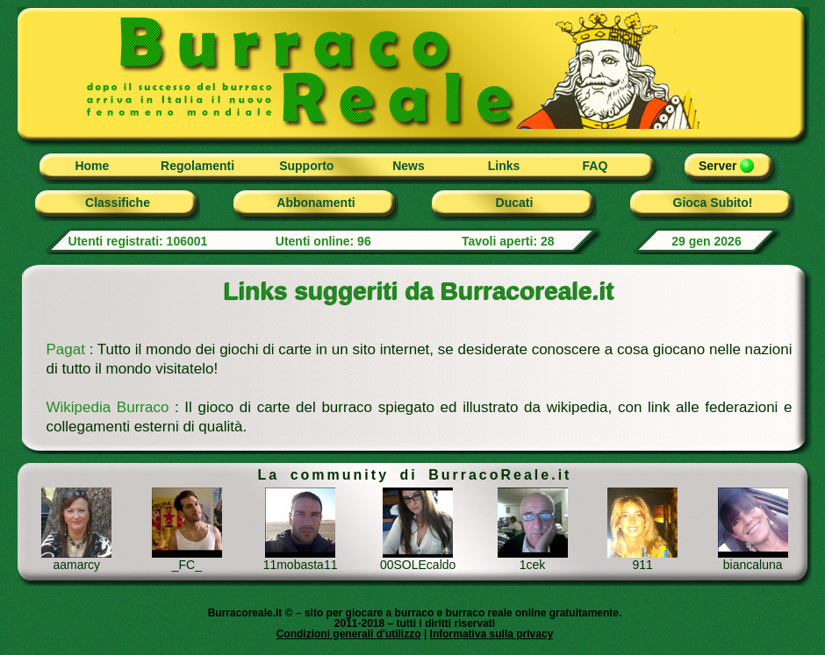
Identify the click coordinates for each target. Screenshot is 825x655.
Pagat (66, 349)
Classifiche (117, 203)
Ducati (515, 203)
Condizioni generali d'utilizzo (348, 634)
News (408, 166)
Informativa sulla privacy (492, 634)
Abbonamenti (315, 203)
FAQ (595, 166)
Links (504, 166)
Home (92, 166)
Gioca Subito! (713, 203)
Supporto (306, 166)
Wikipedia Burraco (108, 407)
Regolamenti (197, 166)
